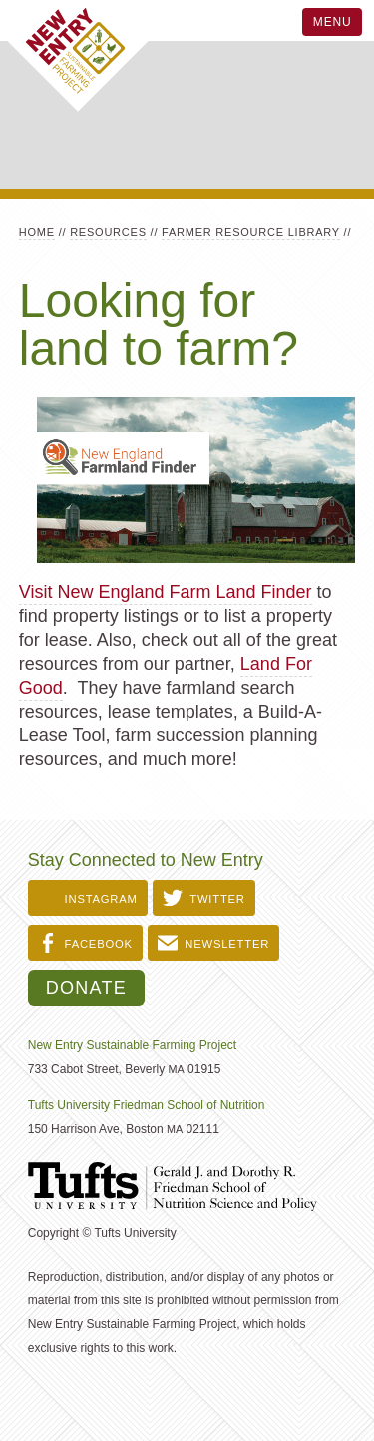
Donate (86, 988)
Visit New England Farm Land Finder (165, 592)
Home (37, 232)
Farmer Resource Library (251, 232)
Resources (108, 232)
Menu (332, 22)
